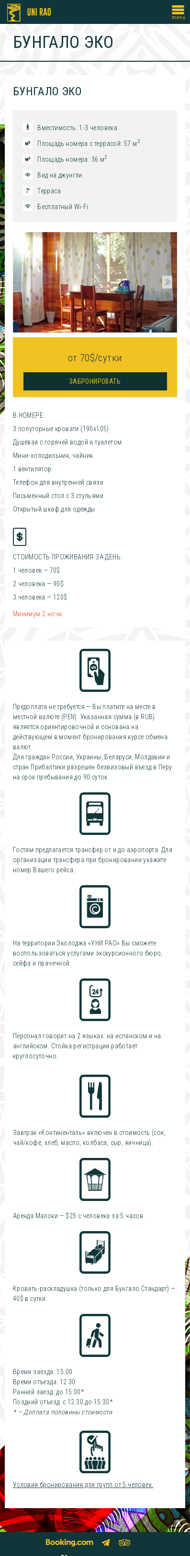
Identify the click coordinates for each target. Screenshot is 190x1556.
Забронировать (95, 381)
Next (165, 282)
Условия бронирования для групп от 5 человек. (83, 1485)
